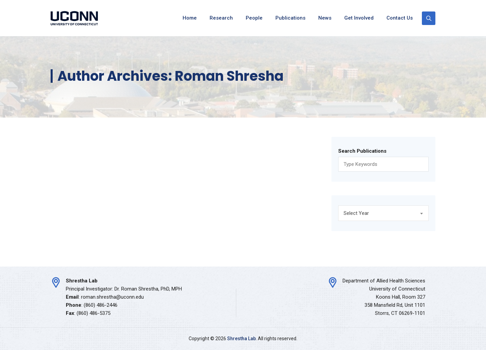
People (254, 18)
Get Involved (359, 18)
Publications (290, 18)
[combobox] (383, 213)
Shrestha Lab (241, 338)
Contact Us (399, 18)
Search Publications (362, 151)
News (324, 18)
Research (221, 18)
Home (190, 18)
